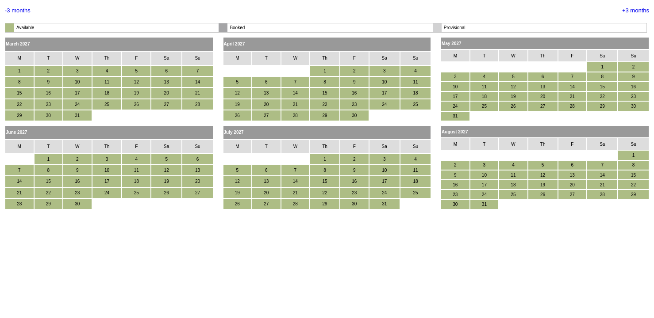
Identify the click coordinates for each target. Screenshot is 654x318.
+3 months (635, 10)
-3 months (18, 10)
